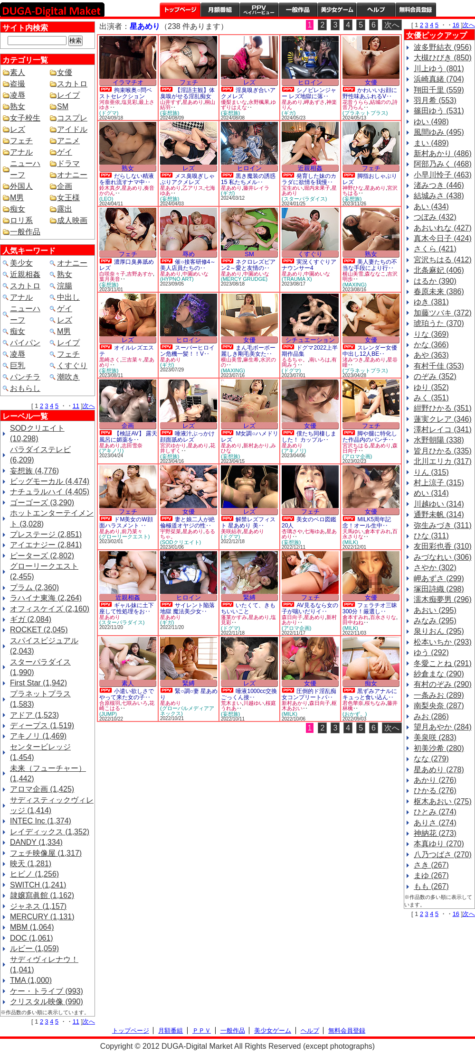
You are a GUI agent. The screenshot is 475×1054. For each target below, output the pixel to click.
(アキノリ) (111, 450)
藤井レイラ (256, 188)
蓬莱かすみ (234, 617)
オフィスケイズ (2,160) (49, 609)
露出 (64, 209)
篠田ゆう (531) (439, 111)
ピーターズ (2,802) (42, 556)
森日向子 (292, 617)
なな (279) (431, 759)
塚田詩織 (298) (439, 589)
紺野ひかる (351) (443, 408)
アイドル (72, 129)
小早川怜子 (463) (443, 175)
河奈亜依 (109, 102)
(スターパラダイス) (304, 199)
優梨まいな (234, 102)
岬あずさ (314, 102)
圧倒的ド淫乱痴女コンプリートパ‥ (309, 694)
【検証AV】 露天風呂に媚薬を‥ (128, 436)
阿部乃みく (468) (443, 164)
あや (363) (431, 355)
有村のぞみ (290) (443, 684)
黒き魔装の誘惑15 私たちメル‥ (248, 179)
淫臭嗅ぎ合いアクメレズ (248, 93)
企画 (64, 186)
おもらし (25, 388)
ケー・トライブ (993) (46, 991)
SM (62, 106)
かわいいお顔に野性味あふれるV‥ (369, 93)
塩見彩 (129, 102)
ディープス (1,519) (42, 725)
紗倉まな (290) (439, 674)
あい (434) (431, 207)
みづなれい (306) (443, 557)
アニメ (68, 141)
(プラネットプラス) (365, 113)
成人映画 (72, 220)
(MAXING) (354, 284)
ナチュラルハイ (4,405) (49, 492)
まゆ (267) (431, 875)
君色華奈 (352, 703)
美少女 (21, 263)
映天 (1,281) (30, 864)
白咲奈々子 (112, 274)
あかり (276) (435, 780)
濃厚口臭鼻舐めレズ (126, 265)
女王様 (68, 198)
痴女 (17, 209)
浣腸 (64, 286)
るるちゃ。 (295, 359)
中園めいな (195, 274)
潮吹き (68, 377)
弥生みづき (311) (443, 525)
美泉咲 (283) (435, 737)
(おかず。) (354, 714)
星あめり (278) (439, 770)
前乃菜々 (132, 531)
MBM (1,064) (32, 927)
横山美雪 (352, 274)
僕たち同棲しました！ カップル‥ (309, 436)
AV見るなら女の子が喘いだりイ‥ (310, 608)
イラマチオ (128, 82)
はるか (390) (435, 281)
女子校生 (25, 118)
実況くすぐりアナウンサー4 (309, 265)
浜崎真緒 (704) (439, 79)
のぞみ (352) (435, 376)
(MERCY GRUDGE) (244, 279)
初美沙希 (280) (439, 748)
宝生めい (292, 188)
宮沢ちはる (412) (443, 260)
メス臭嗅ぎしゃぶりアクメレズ (187, 179)
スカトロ (72, 84)
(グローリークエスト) (124, 536)
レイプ (68, 95)
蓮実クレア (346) (443, 419)
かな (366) (431, 345)
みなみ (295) (435, 621)
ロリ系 (21, 220)
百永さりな (383, 617)
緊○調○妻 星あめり (189, 694)
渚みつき (352, 359)
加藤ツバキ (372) (443, 313)
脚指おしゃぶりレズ (369, 179)
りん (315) (431, 472)
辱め (188, 254)
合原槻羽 (109, 703)
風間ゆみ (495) (439, 132)
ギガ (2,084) (30, 619)
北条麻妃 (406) (439, 270)
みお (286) (431, 716)
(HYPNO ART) (177, 279)
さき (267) (431, 865)
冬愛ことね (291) (443, 663)
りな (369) (431, 334)
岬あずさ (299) (439, 578)
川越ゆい (253, 703)
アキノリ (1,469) (38, 736)
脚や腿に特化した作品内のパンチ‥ (369, 436)
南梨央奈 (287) (439, 706)
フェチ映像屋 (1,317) (46, 853)
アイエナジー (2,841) (46, 545)
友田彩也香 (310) (443, 546)
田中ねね (352, 622)
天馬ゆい (352, 531)
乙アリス (192, 188)
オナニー (72, 175)
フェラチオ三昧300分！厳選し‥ (369, 608)
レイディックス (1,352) (49, 832)
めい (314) (431, 493)
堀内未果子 (317, 188)
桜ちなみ (375, 703)
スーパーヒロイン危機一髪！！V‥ (187, 350)
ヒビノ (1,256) (34, 874)
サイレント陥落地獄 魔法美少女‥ (187, 608)
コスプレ (72, 118)
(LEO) (106, 199)
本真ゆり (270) (439, 844)
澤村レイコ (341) (443, 429)
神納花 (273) (435, 833)
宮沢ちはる (355, 445)
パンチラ (25, 377)
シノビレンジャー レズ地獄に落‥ (309, 93)
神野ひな (352, 188)
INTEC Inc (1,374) (40, 821)
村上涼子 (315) (439, 483)
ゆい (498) (431, 122)
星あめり (192, 102)
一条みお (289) (439, 695)
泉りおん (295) (439, 631)
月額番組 (219, 9)
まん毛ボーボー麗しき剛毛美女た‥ (248, 350)
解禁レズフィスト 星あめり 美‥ (248, 522)
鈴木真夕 (109, 188)
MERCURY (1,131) (42, 917)
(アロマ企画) (357, 456)
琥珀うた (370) (439, 323)
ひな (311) (431, 536)
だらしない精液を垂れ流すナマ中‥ (126, 179)
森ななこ (375, 274)
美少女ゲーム (336, 9)
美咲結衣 (231, 531)
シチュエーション (310, 339)
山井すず (170, 102)
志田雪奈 (132, 445)
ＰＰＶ (201, 1030)
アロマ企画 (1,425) (42, 789)
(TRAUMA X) (297, 279)
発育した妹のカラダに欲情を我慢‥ (309, 179)
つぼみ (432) (435, 217)
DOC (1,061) (31, 938)
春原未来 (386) (439, 291)
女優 (64, 72)
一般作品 (297, 9)
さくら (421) (435, 249)
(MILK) (350, 542)
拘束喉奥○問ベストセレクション (125, 93)
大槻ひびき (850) (443, 58)
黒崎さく (109, 359)
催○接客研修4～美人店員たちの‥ (188, 265)
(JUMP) (108, 714)
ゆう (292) (431, 652)
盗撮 (17, 84)
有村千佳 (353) (439, 366)
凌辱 (17, 95)
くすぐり (72, 365)
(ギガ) (288, 113)
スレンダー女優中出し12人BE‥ (369, 350)
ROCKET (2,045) (39, 630)
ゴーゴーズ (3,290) (42, 503)
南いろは (319, 359)
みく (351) (431, 398)
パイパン (25, 343)
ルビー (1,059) (34, 948)
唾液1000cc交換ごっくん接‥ (249, 694)
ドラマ (68, 163)
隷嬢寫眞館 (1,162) (42, 895)
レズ (17, 129)
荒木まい (231, 703)
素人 (17, 72)
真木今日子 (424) (443, 238)
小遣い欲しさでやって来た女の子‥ (126, 694)
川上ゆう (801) (439, 69)
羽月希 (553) (435, 100)
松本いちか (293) (443, 642)
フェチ (21, 141)
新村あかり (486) (443, 153)
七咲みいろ (135, 703)
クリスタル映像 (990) (46, 1002)
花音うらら (355, 102)
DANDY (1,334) (36, 842)
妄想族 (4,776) (34, 471)
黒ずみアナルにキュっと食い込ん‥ (369, 694)
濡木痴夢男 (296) (443, 599)
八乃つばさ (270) (443, 855)
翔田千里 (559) (439, 90)
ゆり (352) (431, 387)
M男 (17, 198)
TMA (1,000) (31, 980)
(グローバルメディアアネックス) (187, 710)
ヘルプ (375, 9)
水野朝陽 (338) (439, 440)
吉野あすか (140, 274)
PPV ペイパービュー (258, 9)
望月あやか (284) (443, 727)
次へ (89, 405)
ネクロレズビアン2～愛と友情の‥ (248, 265)
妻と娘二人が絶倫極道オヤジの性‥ (187, 522)
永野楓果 (258, 102)
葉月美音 (109, 279)
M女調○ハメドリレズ (249, 436)
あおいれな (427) (443, 228)
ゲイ (64, 152)
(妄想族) (169, 113)
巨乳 (17, 365)
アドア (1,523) (34, 715)
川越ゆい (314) (439, 504)
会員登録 (415, 9)
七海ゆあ (314, 531)
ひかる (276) (435, 790)
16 (456, 24)
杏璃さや (292, 531)
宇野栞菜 (170, 531)
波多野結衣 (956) (443, 47)
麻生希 (251, 359)
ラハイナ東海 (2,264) (46, 598)
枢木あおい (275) (443, 801)
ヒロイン (310, 82)
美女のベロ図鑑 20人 (309, 522)
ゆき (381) (431, 302)
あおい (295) (435, 610)
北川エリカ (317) (443, 461)
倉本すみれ (378, 531)
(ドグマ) (108, 113)
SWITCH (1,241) (38, 885)
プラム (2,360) (34, 587)
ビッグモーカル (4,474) (49, 481)
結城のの (380, 102)
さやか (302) (435, 568)
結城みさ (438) (439, 196)
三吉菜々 (132, 359)
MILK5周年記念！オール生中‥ (366, 522)
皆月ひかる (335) (443, 451)
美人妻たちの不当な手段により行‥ (369, 265)
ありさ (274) (435, 823)
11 (76, 405)
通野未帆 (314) (439, 514)
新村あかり (256, 445)
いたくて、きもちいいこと (248, 608)
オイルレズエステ (126, 350)
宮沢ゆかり (173, 445)
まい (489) (431, 143)
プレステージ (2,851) (46, 534)
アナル (21, 152)
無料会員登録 (346, 1030)
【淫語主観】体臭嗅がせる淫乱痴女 (187, 93)
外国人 (21, 186)
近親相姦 (25, 274)
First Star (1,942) (38, 683)
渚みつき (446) (439, 185)
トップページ (180, 9)
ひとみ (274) (435, 812)
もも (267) (431, 886)
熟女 (17, 106)
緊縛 (249, 597)
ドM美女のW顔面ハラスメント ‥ (126, 522)
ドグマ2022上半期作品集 (310, 350)
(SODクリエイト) (180, 542)
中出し (68, 297)
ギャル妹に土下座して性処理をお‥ (126, 608)
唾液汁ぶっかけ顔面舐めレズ (187, 436)
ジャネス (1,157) (38, 906)
